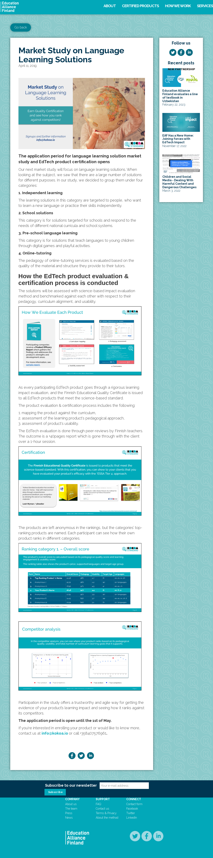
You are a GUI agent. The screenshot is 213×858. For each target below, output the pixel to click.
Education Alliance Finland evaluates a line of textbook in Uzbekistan (180, 96)
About (110, 6)
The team (71, 808)
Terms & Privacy (106, 813)
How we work (178, 6)
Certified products (140, 6)
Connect (133, 799)
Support (103, 799)
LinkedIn (131, 817)
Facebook (132, 808)
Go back (20, 27)
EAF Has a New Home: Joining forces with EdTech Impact (178, 139)
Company (72, 799)
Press (68, 813)
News (69, 817)
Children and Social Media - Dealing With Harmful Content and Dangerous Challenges (179, 182)
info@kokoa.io (55, 733)
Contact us (102, 808)
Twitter (130, 813)
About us (70, 804)
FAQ (98, 804)
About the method (107, 817)
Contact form (134, 804)
